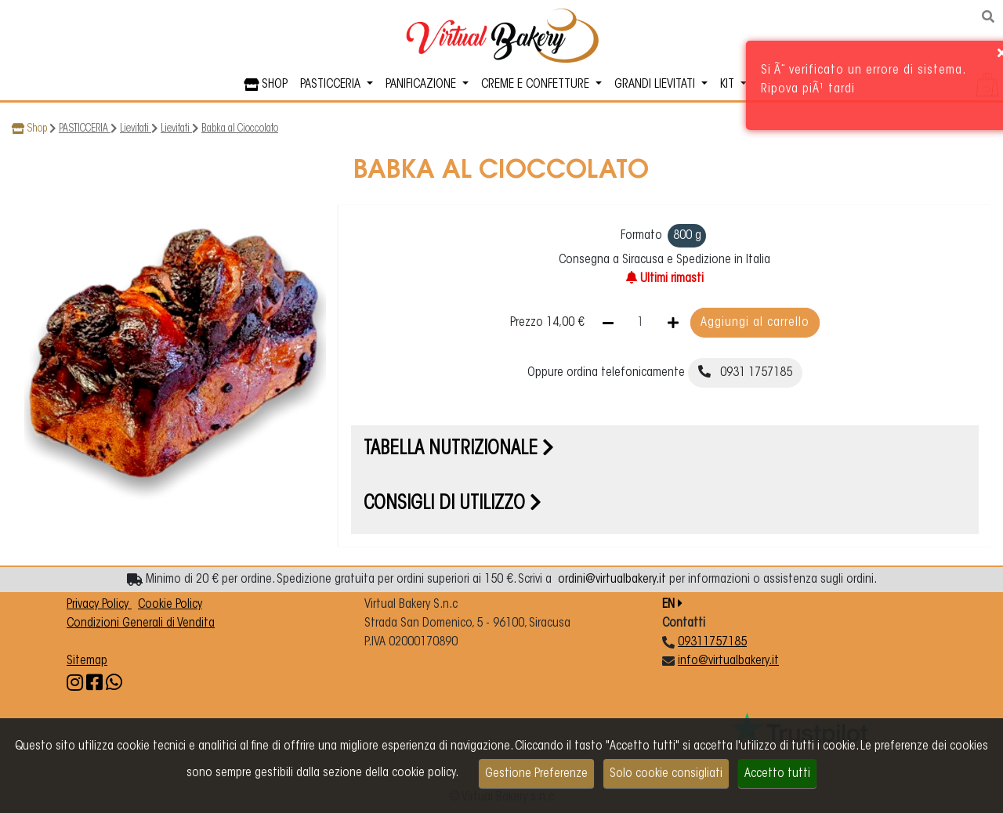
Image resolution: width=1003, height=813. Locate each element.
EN (672, 604)
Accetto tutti (777, 774)
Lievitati (135, 129)
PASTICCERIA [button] (332, 84)
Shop (36, 129)
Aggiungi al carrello (755, 322)
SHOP (266, 84)
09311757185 (712, 642)
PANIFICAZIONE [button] (422, 84)
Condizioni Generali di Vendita (141, 623)
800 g (687, 235)
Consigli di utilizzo (452, 504)
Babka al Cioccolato (239, 129)
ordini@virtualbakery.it (612, 579)
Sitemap (87, 661)
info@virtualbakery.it (728, 661)
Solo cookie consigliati (666, 774)
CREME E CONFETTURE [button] (536, 84)
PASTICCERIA (84, 129)
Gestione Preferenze (536, 774)
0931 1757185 (745, 372)
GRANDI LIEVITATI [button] (656, 84)
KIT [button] (728, 84)
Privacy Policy (99, 604)
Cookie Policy (170, 604)
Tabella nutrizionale (459, 449)
